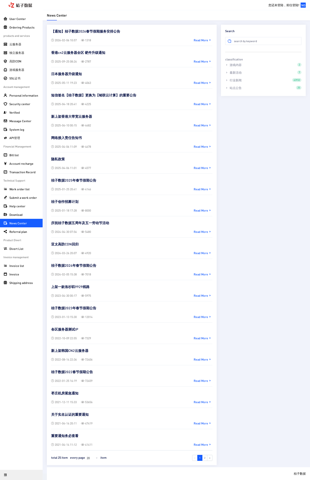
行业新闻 (263, 80)
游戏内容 (263, 65)
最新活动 (263, 72)
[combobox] (93, 458)
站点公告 (263, 88)
